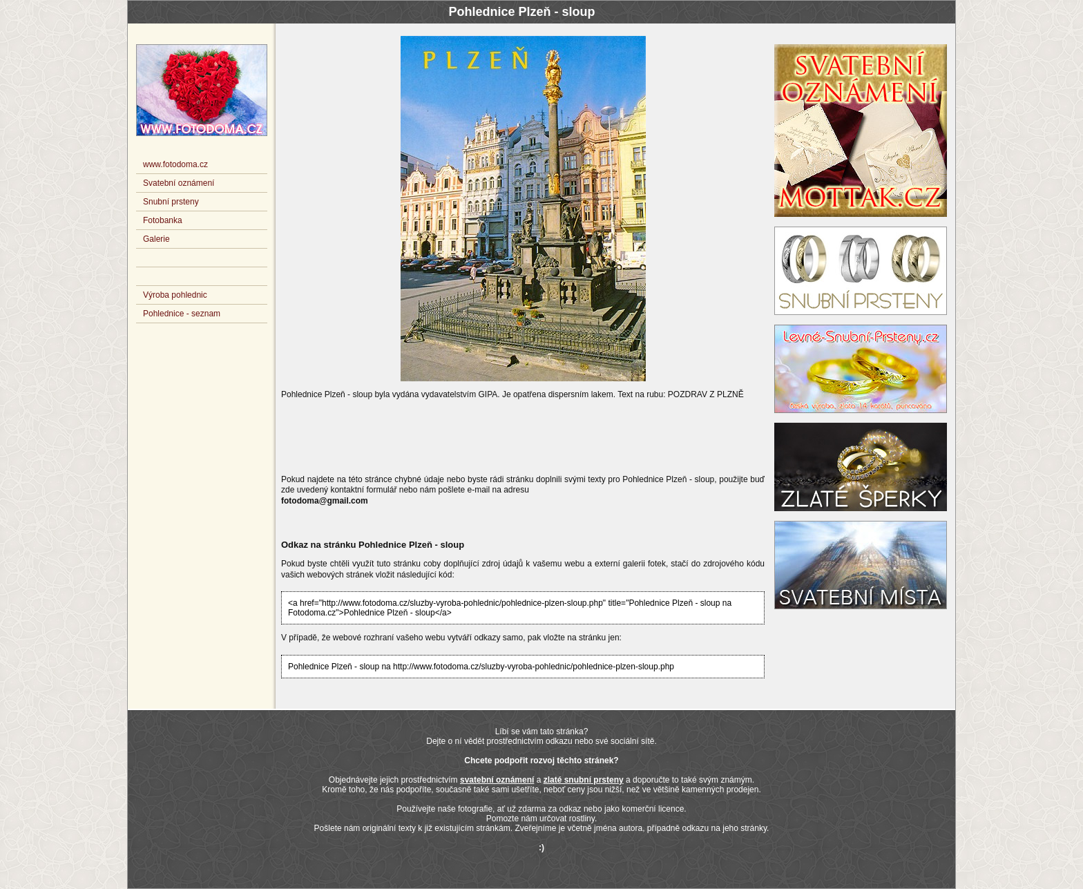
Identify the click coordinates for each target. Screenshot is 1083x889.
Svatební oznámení (178, 183)
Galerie (156, 239)
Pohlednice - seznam (181, 313)
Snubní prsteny (171, 202)
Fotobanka (162, 220)
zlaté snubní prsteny (584, 780)
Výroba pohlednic (175, 295)
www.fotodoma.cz (175, 164)
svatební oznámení (497, 780)
